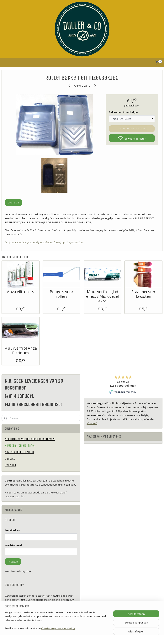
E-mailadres (12, 530)
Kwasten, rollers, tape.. (20, 445)
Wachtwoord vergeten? (18, 571)
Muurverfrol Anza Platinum (20, 350)
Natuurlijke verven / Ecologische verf (30, 439)
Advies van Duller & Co (19, 452)
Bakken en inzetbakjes (123, 112)
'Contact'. (92, 423)
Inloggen (13, 561)
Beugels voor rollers (61, 294)
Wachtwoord (13, 545)
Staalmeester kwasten (143, 294)
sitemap (93, 628)
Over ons (10, 465)
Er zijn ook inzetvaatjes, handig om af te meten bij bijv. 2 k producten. (44, 242)
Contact (10, 458)
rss (101, 628)
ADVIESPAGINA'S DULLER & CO (104, 436)
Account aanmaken (19, 613)
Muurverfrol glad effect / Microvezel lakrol (102, 296)
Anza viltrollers (20, 291)
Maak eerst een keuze (132, 128)
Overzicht (13, 202)
